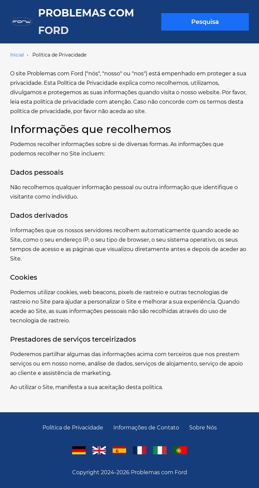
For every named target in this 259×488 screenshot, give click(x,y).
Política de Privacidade (72, 427)
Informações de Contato (146, 427)
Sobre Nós (203, 427)
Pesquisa (205, 22)
